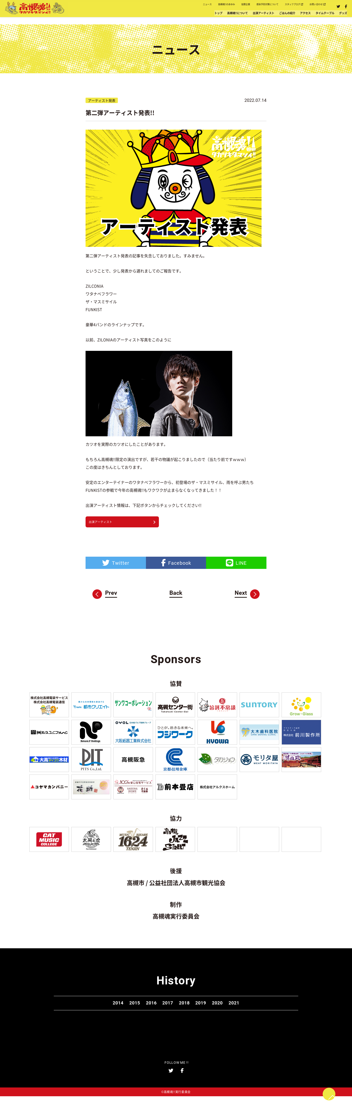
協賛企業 (199, 6)
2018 (188, 1018)
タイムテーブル (310, 17)
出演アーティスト (215, 17)
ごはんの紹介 (252, 17)
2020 (236, 1018)
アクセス (280, 17)
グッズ (338, 17)
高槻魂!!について (176, 17)
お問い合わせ (310, 6)
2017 (164, 1018)
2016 (140, 1018)
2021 (260, 1018)
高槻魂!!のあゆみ (169, 6)
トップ (146, 17)
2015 (116, 1018)
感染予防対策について (233, 6)
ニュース (139, 6)
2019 (212, 1018)
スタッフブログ (274, 6)
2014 (92, 1018)
